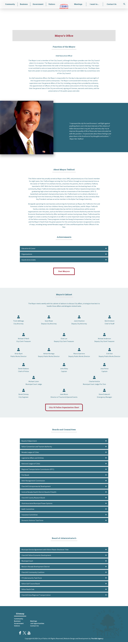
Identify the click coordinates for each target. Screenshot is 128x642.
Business (24, 4)
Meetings (78, 4)
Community (10, 4)
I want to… (94, 4)
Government (38, 4)
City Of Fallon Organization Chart (64, 407)
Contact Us (111, 4)
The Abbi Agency (97, 638)
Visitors (51, 4)
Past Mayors (64, 271)
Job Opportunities (37, 623)
